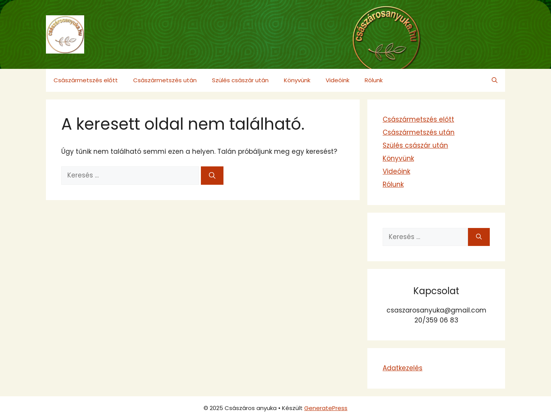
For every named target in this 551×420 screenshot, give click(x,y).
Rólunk (374, 80)
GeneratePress (325, 408)
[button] (494, 80)
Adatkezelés (402, 368)
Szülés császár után (240, 80)
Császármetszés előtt (86, 80)
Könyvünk (297, 80)
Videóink (337, 80)
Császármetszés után (165, 80)
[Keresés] (212, 175)
